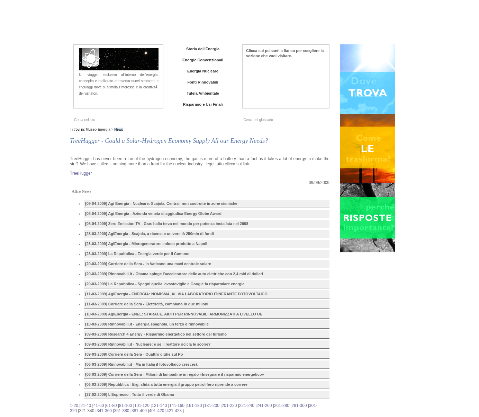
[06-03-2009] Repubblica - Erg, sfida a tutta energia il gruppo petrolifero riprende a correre (166, 384)
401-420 (156, 410)
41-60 (98, 405)
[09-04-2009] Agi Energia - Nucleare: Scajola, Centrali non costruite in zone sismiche (161, 203)
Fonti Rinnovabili (202, 82)
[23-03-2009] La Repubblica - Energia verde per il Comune (137, 254)
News (315, 24)
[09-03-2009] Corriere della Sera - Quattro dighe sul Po (134, 354)
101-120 (142, 405)
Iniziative (335, 24)
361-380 (121, 410)
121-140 (159, 405)
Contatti (357, 24)
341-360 (104, 410)
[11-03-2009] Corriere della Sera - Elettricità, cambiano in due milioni (146, 304)
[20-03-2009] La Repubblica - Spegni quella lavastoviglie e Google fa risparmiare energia (164, 284)
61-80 (111, 405)
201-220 (229, 405)
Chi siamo (294, 24)
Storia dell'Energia (202, 49)
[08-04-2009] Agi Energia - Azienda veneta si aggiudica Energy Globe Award (153, 213)
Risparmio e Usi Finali (203, 104)
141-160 (176, 405)
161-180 (194, 405)
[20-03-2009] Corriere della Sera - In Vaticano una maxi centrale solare (148, 264)
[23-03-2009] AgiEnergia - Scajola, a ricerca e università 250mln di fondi (149, 234)
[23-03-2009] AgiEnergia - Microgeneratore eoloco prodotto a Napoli (146, 244)
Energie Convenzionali (202, 60)
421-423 (174, 410)
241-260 (264, 405)
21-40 (85, 405)
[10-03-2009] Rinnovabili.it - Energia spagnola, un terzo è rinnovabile (147, 324)
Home (272, 24)
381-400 (139, 410)
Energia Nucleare (202, 71)
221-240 (246, 405)
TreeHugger (81, 173)
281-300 (299, 405)
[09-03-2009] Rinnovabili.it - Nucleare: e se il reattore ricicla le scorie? (148, 344)
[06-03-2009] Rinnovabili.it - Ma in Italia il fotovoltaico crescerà (141, 364)
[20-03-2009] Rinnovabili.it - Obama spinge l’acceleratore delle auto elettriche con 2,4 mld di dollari (174, 274)
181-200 (211, 405)
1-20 (74, 405)
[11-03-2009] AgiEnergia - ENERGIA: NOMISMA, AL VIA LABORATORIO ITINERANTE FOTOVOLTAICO (176, 294)
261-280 (281, 405)
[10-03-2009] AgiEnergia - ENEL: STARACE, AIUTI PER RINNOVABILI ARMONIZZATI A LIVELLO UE (173, 314)
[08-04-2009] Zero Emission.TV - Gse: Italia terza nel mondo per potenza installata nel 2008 (166, 223)
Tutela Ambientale (203, 93)
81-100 (125, 405)
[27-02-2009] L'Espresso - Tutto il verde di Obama (129, 394)
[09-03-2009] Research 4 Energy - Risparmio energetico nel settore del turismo (156, 334)
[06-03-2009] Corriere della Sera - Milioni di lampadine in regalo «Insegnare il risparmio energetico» (174, 374)
